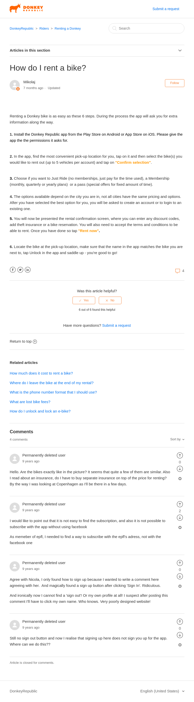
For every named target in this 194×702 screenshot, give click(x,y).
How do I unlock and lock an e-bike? (40, 411)
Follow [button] (174, 83)
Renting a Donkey (68, 28)
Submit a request (166, 9)
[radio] (83, 300)
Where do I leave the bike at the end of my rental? (51, 383)
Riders (44, 28)
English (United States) (160, 691)
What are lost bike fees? (30, 402)
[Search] (146, 28)
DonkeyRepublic (22, 28)
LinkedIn (28, 270)
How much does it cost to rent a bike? (41, 373)
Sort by (175, 439)
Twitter (20, 270)
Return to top (23, 341)
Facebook (13, 270)
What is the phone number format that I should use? (53, 392)
